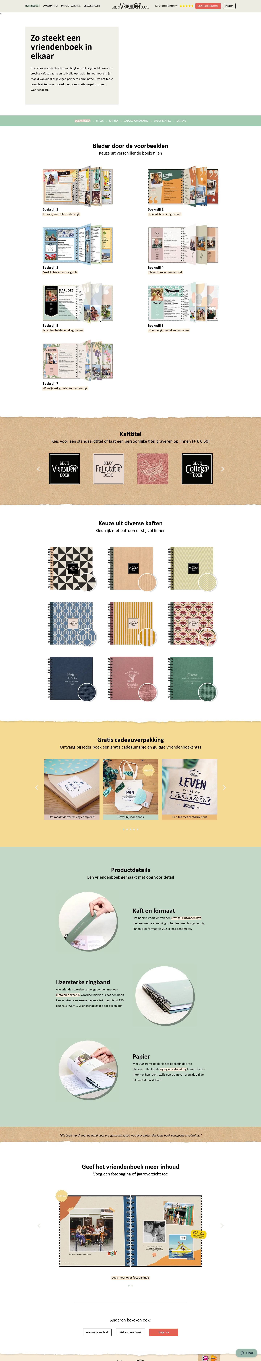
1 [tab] (124, 829)
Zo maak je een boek (97, 1332)
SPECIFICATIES (162, 120)
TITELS (100, 120)
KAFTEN (113, 120)
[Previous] (38, 468)
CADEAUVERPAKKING (136, 120)
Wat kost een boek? (130, 1332)
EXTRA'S (181, 120)
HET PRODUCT (32, 6)
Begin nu (164, 1332)
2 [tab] (127, 829)
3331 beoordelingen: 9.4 (167, 6)
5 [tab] (137, 829)
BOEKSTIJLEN (82, 120)
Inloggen (229, 6)
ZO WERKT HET (50, 6)
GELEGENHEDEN (92, 6)
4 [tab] (134, 829)
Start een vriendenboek (208, 6)
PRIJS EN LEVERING (70, 6)
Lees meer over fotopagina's (130, 1277)
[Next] (222, 468)
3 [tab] (130, 829)
